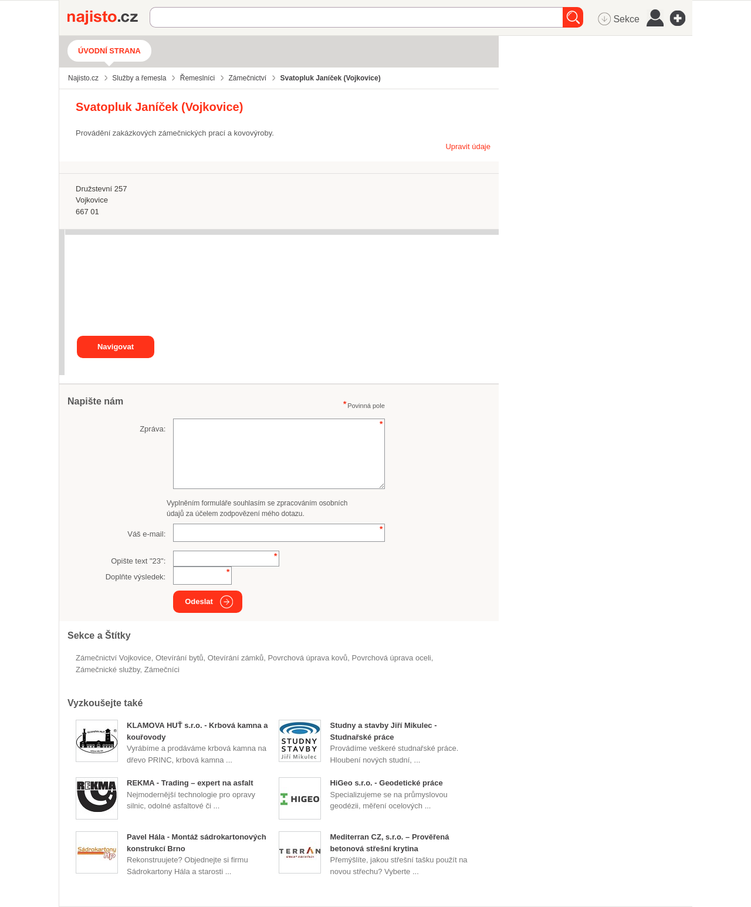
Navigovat (115, 346)
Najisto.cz (108, 17)
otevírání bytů (179, 657)
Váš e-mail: (146, 534)
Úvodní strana (109, 50)
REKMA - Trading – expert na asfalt (190, 782)
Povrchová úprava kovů (307, 657)
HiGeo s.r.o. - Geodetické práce (386, 782)
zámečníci (162, 669)
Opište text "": (138, 561)
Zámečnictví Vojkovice (113, 657)
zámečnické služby (108, 669)
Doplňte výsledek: (136, 576)
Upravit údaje (467, 146)
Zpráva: (152, 428)
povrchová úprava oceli (391, 657)
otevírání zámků (235, 657)
